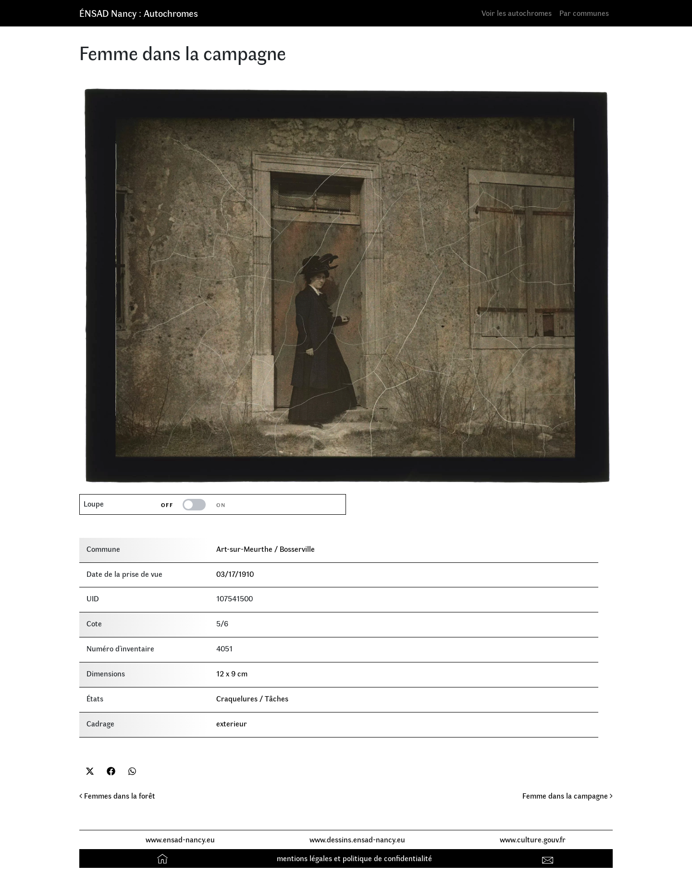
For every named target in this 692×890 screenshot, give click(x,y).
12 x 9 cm (231, 673)
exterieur (231, 723)
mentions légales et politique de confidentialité (354, 858)
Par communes (584, 13)
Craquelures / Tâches (252, 698)
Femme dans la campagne (567, 795)
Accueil (163, 858)
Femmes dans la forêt (117, 795)
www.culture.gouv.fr (533, 839)
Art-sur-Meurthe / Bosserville (265, 549)
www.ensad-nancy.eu (180, 839)
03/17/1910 (235, 574)
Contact (549, 858)
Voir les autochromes (517, 13)
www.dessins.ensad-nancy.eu (357, 839)
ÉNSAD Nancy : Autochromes (138, 12)
